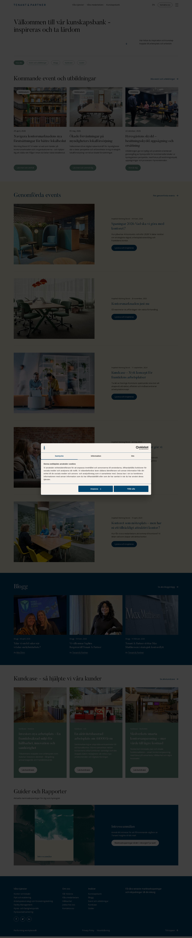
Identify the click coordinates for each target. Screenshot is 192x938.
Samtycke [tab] (59, 456)
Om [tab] (132, 456)
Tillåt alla (131, 489)
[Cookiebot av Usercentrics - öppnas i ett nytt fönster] (137, 448)
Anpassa (95, 489)
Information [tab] (96, 456)
